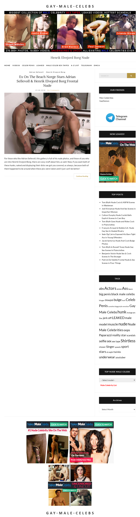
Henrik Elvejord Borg (55, 72)
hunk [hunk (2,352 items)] (121, 311)
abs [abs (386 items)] (101, 288)
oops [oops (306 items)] (127, 330)
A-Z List (75, 65)
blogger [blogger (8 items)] (102, 300)
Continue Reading (82, 176)
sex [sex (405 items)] (109, 341)
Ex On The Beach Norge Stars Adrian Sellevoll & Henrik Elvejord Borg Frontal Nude (47, 81)
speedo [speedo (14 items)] (118, 347)
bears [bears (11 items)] (130, 289)
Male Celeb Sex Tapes (57, 65)
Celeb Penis (28, 65)
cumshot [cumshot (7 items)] (111, 306)
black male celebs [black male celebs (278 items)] (123, 294)
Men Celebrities (106, 98)
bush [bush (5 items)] (123, 300)
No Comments (53, 90)
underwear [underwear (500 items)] (107, 357)
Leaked (40, 65)
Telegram (86, 65)
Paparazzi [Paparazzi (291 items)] (105, 335)
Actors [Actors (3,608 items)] (110, 288)
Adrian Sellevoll (36, 72)
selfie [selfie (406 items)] (102, 341)
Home (7, 65)
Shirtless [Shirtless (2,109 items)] (128, 340)
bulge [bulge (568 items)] (118, 300)
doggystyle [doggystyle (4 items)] (119, 306)
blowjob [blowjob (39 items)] (109, 300)
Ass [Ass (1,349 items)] (125, 288)
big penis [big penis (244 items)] (105, 294)
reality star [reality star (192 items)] (119, 335)
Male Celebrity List (108, 385)
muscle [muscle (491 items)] (113, 324)
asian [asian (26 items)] (119, 289)
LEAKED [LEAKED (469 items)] (118, 318)
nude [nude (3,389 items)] (122, 323)
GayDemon (104, 101)
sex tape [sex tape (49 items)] (116, 341)
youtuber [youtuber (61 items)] (121, 357)
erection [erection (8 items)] (126, 306)
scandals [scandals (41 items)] (131, 335)
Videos (16, 65)
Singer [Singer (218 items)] (110, 346)
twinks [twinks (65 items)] (117, 351)
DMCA (97, 65)
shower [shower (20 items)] (102, 347)
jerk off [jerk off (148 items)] (107, 318)
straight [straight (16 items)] (109, 352)
